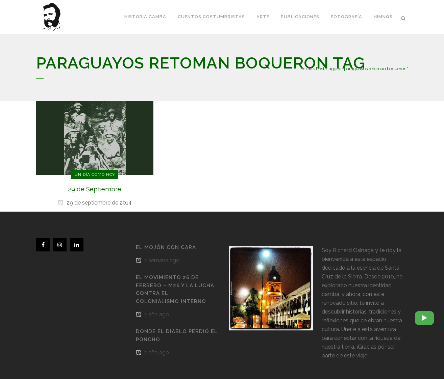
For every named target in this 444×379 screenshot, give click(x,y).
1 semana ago (157, 260)
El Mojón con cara (166, 247)
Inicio (307, 68)
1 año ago (152, 314)
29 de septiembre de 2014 (95, 202)
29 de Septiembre (94, 189)
